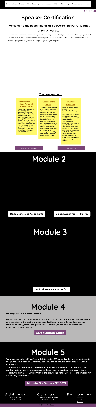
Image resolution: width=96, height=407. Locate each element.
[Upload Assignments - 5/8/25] (51, 289)
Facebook (80, 397)
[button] (94, 10)
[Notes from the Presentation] (29, 148)
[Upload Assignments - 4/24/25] (72, 214)
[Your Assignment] (71, 148)
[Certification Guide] (50, 332)
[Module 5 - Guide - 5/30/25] (46, 383)
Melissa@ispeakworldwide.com (50, 397)
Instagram (80, 399)
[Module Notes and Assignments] (26, 214)
